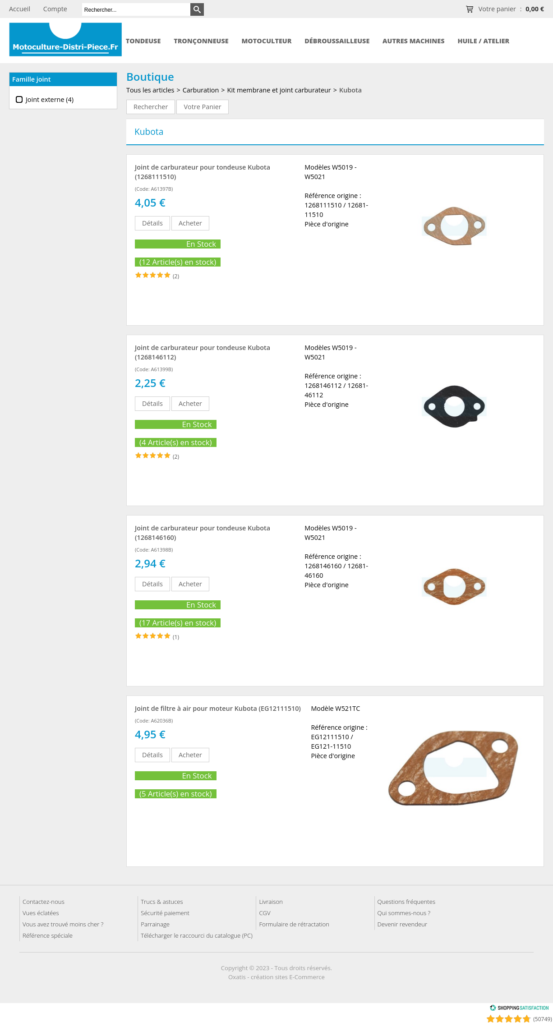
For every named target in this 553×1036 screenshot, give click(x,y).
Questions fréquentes (407, 902)
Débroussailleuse (336, 41)
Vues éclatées (41, 913)
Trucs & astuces (162, 902)
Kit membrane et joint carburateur (279, 90)
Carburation (201, 90)
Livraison (271, 902)
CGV (264, 913)
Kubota (350, 90)
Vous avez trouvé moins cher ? (63, 924)
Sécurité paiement (165, 913)
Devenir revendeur (403, 924)
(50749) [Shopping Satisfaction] (542, 1019)
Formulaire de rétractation (294, 924)
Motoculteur (266, 41)
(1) (176, 637)
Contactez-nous (44, 902)
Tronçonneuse (201, 41)
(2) (176, 276)
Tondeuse (143, 41)
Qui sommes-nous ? (404, 913)
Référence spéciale (48, 935)
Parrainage (155, 924)
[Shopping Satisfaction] (519, 1009)
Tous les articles (150, 90)
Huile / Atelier (483, 41)
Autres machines (413, 41)
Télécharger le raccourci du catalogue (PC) (197, 935)
